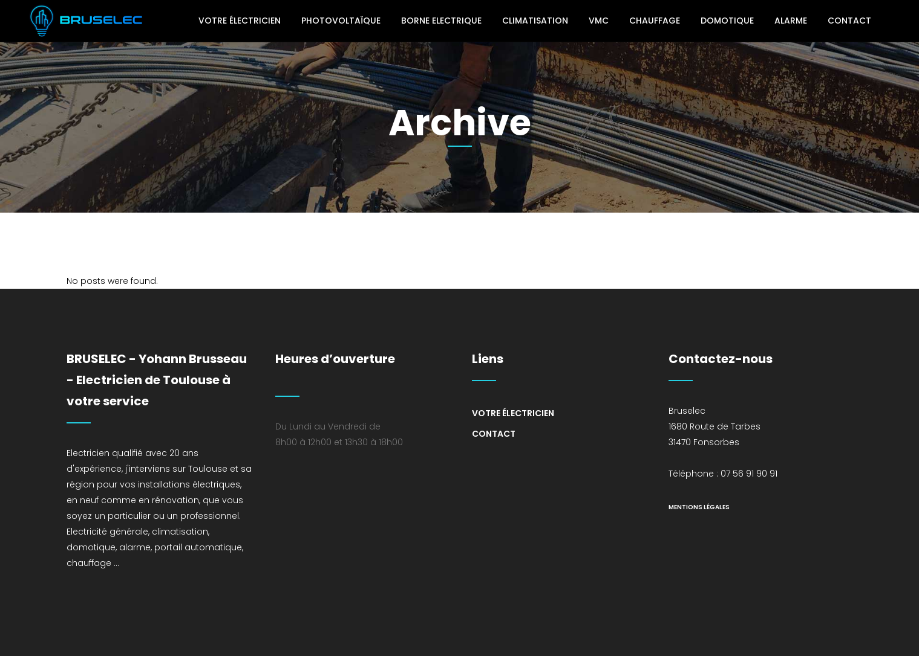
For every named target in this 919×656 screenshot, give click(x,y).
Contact (493, 434)
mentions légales (699, 507)
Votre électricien (513, 413)
